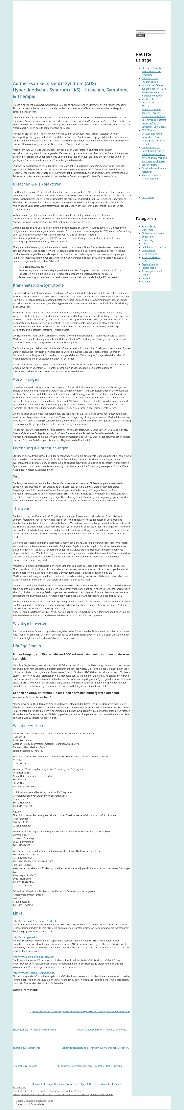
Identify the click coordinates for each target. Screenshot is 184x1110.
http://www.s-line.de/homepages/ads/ (33, 956)
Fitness (145, 243)
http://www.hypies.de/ (25, 937)
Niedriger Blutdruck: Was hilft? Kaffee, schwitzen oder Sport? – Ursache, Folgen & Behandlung (63, 1094)
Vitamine (146, 281)
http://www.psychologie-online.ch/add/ (34, 972)
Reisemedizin (149, 267)
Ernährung (147, 240)
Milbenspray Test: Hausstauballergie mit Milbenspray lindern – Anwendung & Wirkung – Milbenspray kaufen (154, 154)
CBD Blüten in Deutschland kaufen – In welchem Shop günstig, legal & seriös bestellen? (153, 137)
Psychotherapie (150, 264)
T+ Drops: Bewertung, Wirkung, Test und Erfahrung (153, 71)
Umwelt (146, 278)
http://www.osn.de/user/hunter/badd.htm (35, 921)
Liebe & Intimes (150, 254)
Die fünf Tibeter (150, 164)
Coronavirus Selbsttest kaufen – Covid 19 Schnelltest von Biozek (154, 123)
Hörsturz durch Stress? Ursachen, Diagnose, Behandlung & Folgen (48, 1091)
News (144, 260)
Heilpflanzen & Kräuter (154, 247)
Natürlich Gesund (151, 257)
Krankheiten (19, 1087)
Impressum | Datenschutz (30, 1104)
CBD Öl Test (148, 197)
